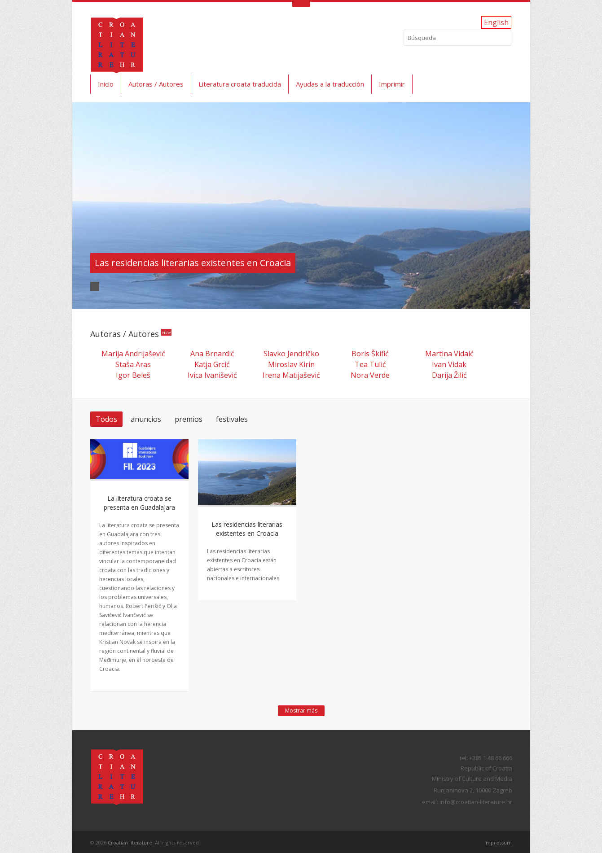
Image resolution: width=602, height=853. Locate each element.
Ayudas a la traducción (330, 83)
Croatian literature (130, 842)
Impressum (498, 842)
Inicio (106, 83)
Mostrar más (301, 710)
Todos (106, 419)
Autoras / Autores (156, 83)
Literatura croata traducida (239, 83)
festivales (232, 419)
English (496, 22)
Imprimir (392, 83)
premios (188, 419)
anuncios (146, 419)
